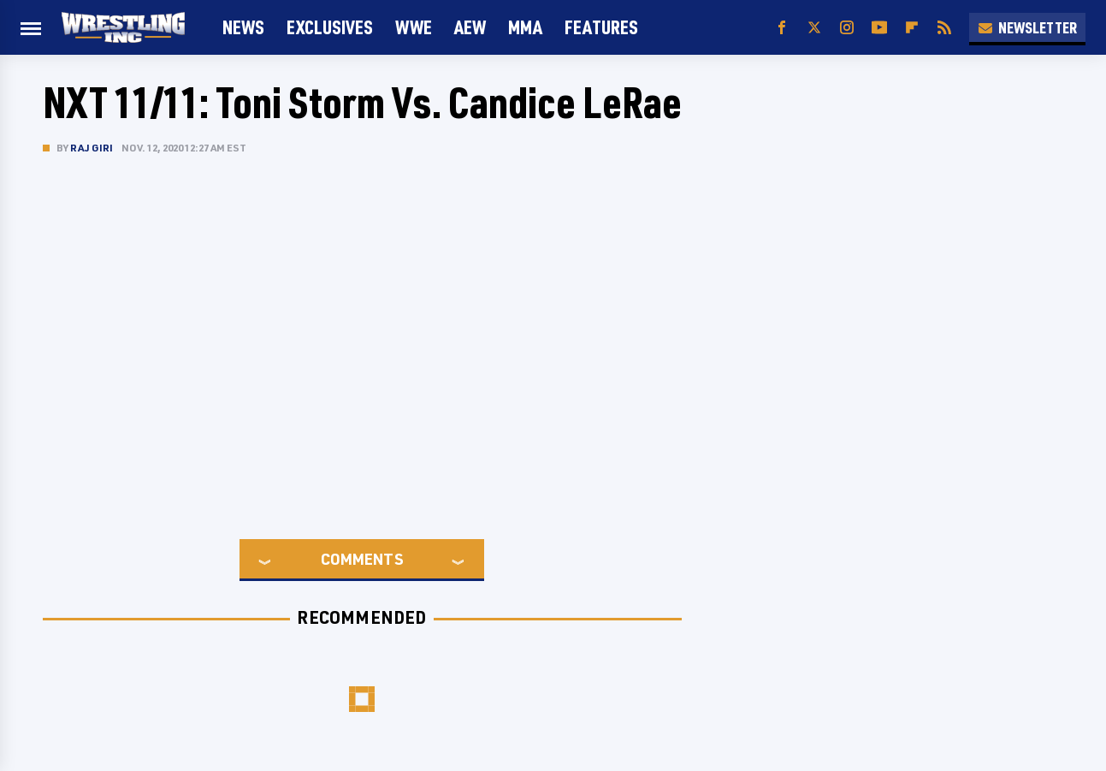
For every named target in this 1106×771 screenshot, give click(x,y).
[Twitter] (814, 28)
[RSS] (944, 28)
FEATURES (601, 27)
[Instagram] (847, 28)
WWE (413, 27)
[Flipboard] (912, 28)
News (243, 27)
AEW (470, 27)
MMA (525, 27)
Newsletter (1027, 27)
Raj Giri (92, 147)
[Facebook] (782, 28)
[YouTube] (879, 28)
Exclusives (330, 27)
